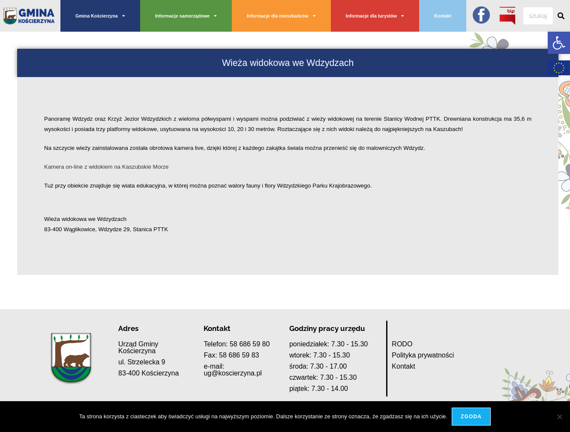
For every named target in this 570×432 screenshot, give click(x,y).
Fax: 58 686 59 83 (231, 355)
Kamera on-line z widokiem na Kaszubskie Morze (106, 167)
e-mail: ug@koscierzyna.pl (232, 370)
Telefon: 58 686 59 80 (237, 344)
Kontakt (442, 15)
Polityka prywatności (423, 355)
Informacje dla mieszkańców (281, 16)
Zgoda (471, 417)
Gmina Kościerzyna (100, 16)
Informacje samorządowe (186, 16)
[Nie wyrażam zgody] (559, 416)
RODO (402, 344)
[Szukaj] (561, 15)
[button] (559, 43)
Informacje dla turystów (375, 16)
